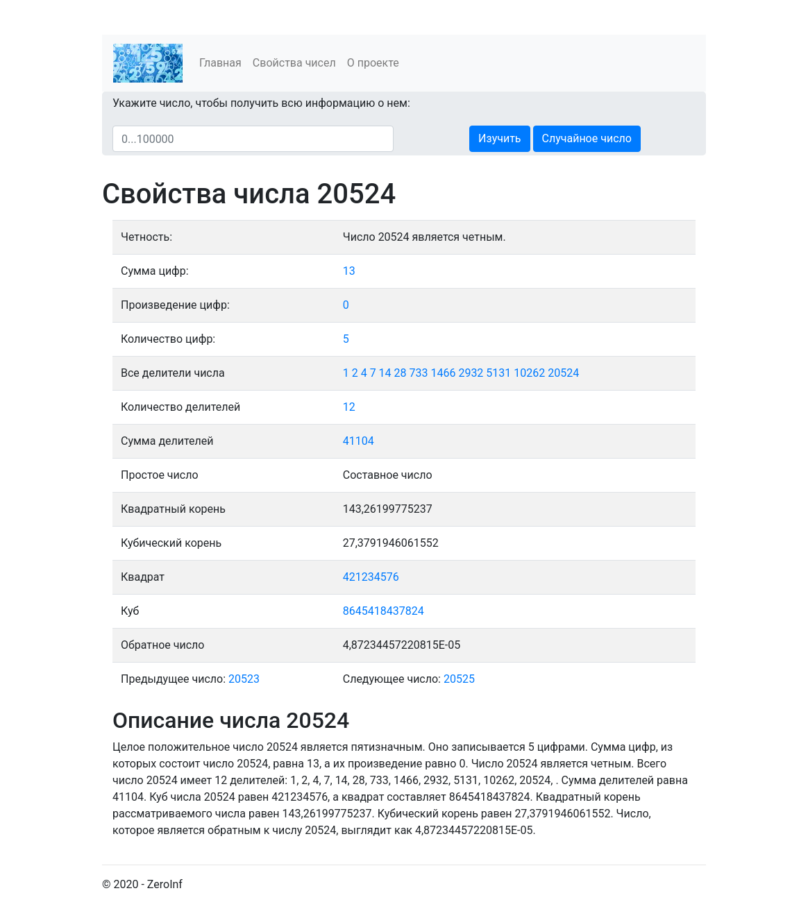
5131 (498, 373)
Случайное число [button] (587, 138)
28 (400, 373)
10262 (529, 373)
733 (419, 373)
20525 (459, 679)
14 (385, 373)
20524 (563, 373)
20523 (244, 679)
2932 (470, 373)
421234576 (371, 577)
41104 (358, 441)
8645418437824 (383, 611)
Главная (220, 62)
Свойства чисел (294, 62)
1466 (442, 373)
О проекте (373, 62)
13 (349, 271)
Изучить (499, 138)
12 (349, 407)
